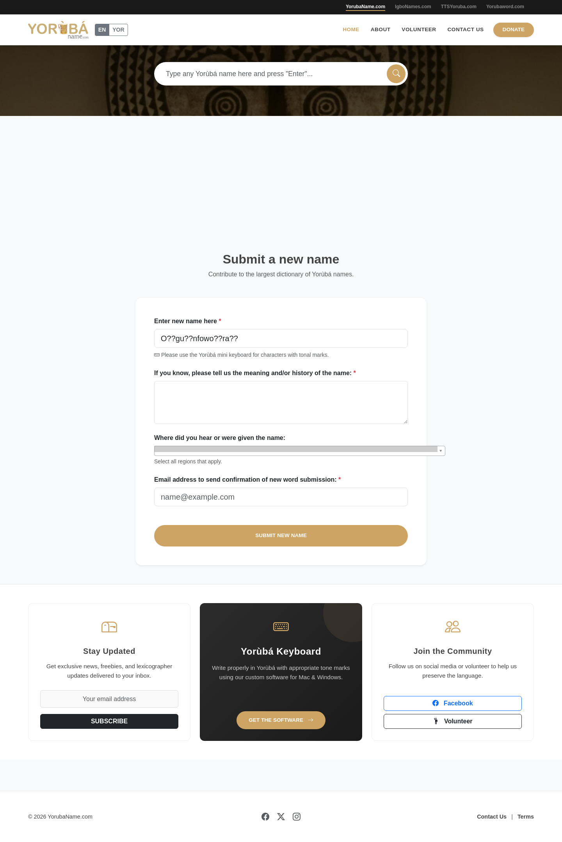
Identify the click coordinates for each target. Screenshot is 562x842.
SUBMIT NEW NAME (280, 535)
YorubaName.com (365, 6)
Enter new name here (187, 321)
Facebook (452, 703)
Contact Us (466, 29)
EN (102, 30)
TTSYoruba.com (459, 6)
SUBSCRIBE (109, 721)
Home (351, 29)
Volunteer (419, 29)
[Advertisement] (281, 174)
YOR (118, 30)
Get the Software (281, 720)
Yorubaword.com (505, 6)
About (381, 29)
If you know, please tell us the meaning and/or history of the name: (255, 373)
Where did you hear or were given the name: (219, 437)
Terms (526, 817)
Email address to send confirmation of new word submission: (247, 479)
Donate (514, 29)
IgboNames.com (413, 6)
